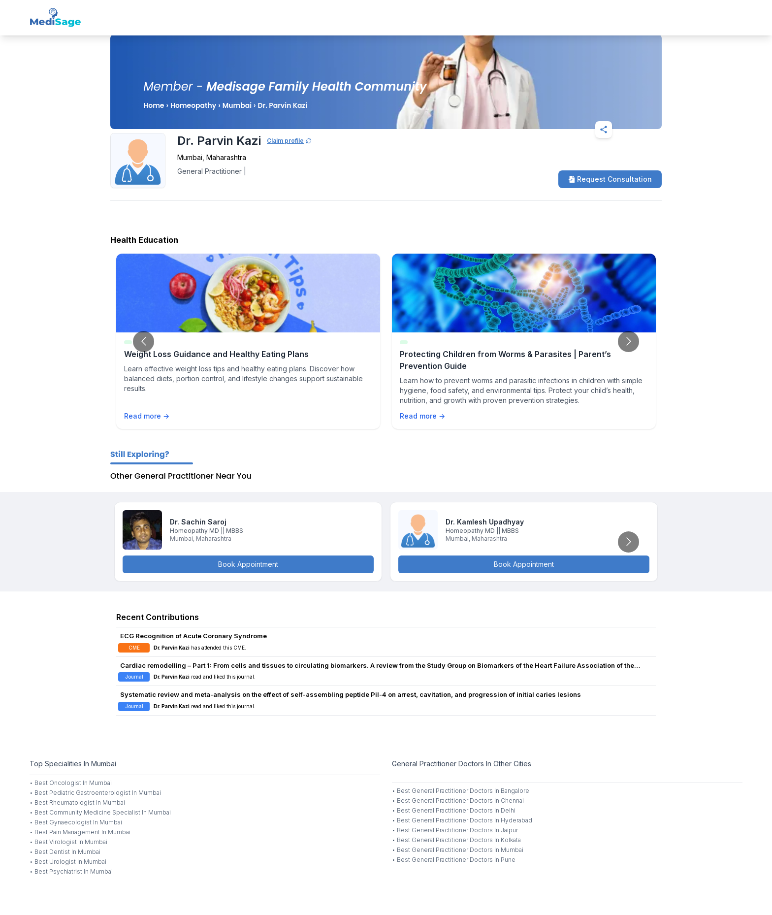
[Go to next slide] (628, 341)
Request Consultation (610, 179)
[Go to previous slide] (143, 341)
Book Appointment (248, 564)
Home (153, 105)
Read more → (146, 416)
